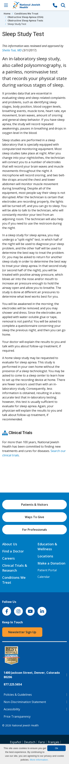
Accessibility (12, 709)
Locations (45, 556)
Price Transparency (17, 716)
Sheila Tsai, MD (12, 50)
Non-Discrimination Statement (25, 702)
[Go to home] (30, 5)
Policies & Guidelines (18, 695)
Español (15, 742)
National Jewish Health (25, 725)
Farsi (41, 742)
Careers (8, 558)
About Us (9, 544)
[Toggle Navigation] (6, 5)
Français (53, 742)
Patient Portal (47, 570)
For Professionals (34, 530)
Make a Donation (51, 563)
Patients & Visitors (34, 505)
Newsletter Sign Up (22, 632)
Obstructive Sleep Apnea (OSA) (25, 17)
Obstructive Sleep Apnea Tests (25, 20)
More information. (39, 759)
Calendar (44, 577)
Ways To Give (34, 517)
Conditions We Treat (26, 13)
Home (7, 13)
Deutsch (29, 742)
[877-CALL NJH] (55, 5)
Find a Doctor (13, 551)
